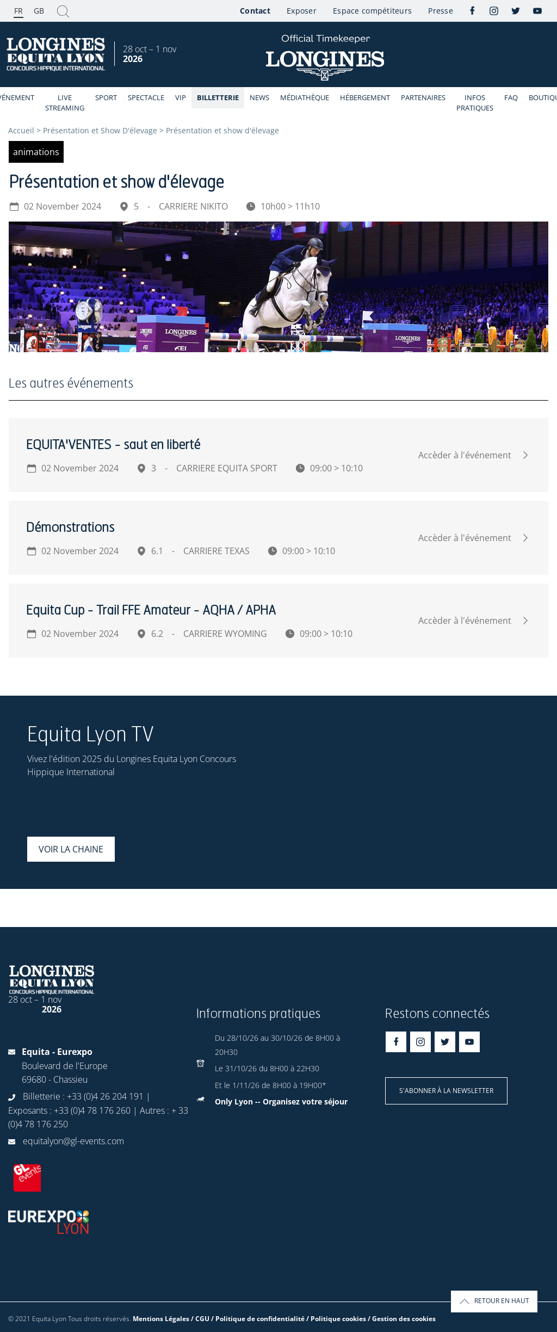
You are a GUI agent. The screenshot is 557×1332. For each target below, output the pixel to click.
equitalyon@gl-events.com (73, 1141)
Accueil (21, 130)
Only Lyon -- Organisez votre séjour (281, 1101)
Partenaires (423, 97)
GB (39, 10)
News (259, 97)
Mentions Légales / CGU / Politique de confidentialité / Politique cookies (249, 1318)
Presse (440, 10)
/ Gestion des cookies (402, 1318)
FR (18, 10)
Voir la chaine (71, 849)
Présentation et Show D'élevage (100, 130)
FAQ (511, 97)
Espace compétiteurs (372, 10)
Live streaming (64, 103)
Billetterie (218, 97)
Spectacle (146, 97)
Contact (255, 10)
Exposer (302, 10)
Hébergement (365, 97)
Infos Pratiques (474, 103)
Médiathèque (304, 97)
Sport (106, 97)
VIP (180, 97)
